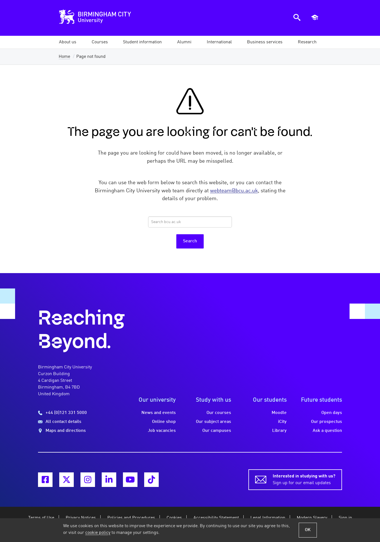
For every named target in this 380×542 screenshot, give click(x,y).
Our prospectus (326, 422)
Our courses (218, 413)
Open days (331, 413)
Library (279, 431)
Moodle (279, 413)
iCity (282, 422)
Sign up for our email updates (304, 479)
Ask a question (327, 431)
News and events (158, 413)
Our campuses (216, 431)
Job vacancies (162, 431)
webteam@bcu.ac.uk (234, 191)
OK (308, 530)
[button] (67, 42)
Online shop (164, 422)
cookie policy (97, 533)
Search (190, 241)
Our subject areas (213, 422)
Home (64, 57)
